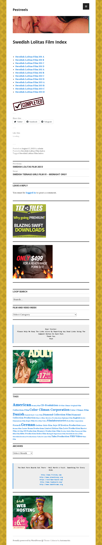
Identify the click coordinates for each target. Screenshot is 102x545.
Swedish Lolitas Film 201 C (29, 63)
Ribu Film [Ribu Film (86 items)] (16, 434)
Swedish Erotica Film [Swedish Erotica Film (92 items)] (74, 434)
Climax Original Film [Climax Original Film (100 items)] (73, 405)
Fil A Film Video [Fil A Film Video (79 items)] (41, 421)
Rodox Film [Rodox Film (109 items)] (41, 433)
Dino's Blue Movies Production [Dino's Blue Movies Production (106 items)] (48, 418)
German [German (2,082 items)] (28, 424)
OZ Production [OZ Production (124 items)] (30, 431)
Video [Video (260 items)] (78, 436)
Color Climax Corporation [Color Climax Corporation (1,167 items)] (49, 410)
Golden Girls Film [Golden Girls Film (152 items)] (43, 425)
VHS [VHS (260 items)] (72, 436)
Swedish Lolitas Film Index (33, 151)
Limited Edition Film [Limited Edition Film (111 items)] (53, 428)
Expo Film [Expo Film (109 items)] (30, 421)
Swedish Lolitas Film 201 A (29, 56)
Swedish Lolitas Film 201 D (29, 66)
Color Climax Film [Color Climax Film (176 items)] (79, 410)
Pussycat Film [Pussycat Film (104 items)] (80, 431)
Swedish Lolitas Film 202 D (29, 79)
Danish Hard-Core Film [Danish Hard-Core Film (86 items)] (33, 415)
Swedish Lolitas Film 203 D (30, 92)
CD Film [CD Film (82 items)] (61, 405)
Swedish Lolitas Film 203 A (30, 82)
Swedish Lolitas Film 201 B (29, 60)
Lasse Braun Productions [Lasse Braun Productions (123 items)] (33, 428)
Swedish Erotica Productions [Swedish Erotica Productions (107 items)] (25, 437)
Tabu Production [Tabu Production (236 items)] (60, 436)
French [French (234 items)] (17, 425)
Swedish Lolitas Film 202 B (29, 72)
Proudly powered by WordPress (27, 540)
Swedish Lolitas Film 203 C (29, 88)
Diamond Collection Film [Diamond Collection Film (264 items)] (57, 414)
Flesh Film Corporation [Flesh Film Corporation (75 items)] (75, 421)
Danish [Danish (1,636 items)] (18, 414)
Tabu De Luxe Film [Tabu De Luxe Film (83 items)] (44, 437)
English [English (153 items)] (76, 418)
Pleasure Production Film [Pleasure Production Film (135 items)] (48, 431)
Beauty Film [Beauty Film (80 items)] (36, 405)
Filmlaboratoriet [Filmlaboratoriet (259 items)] (56, 420)
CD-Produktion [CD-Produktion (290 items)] (49, 405)
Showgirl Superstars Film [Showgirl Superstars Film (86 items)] (56, 434)
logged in (31, 192)
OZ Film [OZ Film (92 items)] (20, 431)
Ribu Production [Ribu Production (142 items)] (28, 433)
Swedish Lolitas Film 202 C (29, 76)
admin (40, 148)
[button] (28, 104)
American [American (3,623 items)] (22, 404)
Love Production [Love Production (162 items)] (71, 428)
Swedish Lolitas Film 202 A (29, 69)
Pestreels (20, 9)
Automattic (65, 540)
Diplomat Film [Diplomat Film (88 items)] (67, 418)
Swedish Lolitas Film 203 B (29, 85)
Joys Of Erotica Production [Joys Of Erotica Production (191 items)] (67, 425)
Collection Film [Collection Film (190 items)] (21, 410)
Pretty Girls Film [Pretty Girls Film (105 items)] (68, 431)
